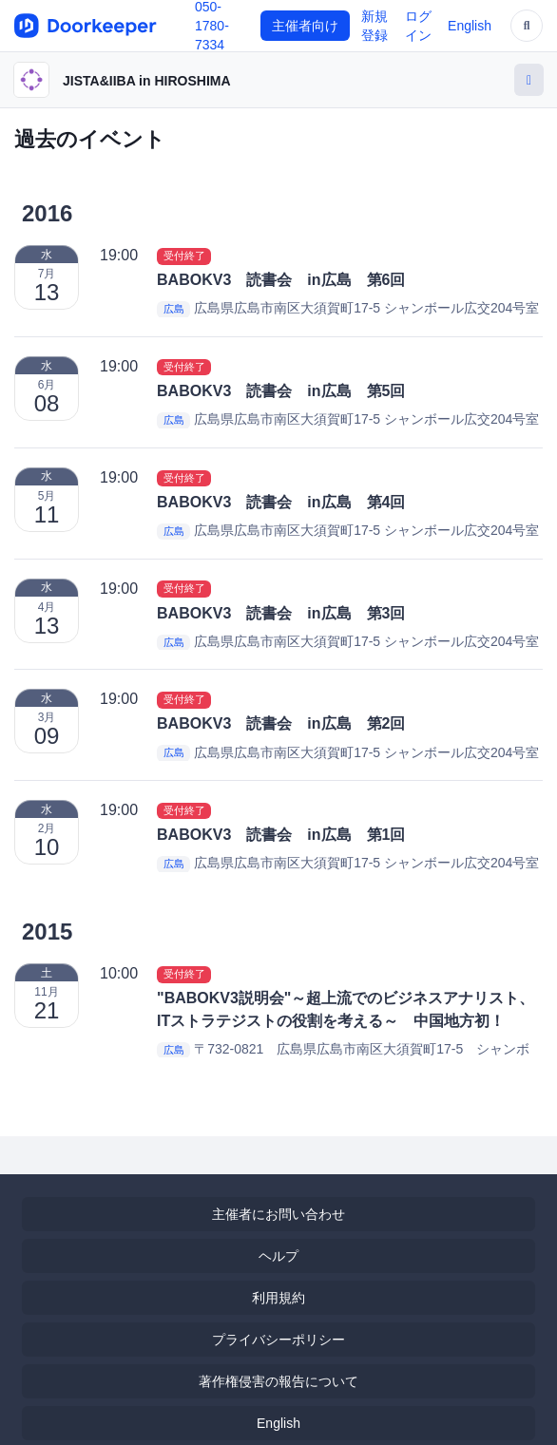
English (469, 25)
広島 (173, 308)
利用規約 (278, 1297)
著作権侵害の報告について (278, 1381)
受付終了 (184, 255)
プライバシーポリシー (278, 1339)
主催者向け (305, 25)
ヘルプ (278, 1256)
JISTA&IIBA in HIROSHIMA (147, 80)
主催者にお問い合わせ (278, 1214)
